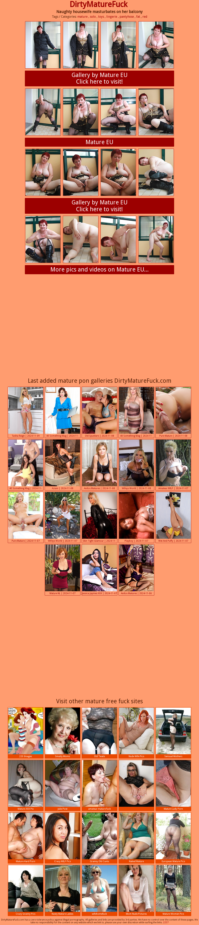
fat (138, 16)
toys (101, 16)
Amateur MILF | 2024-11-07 (173, 465)
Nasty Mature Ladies (62, 890)
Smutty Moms (62, 733)
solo (93, 16)
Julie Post (62, 785)
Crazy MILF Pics (62, 838)
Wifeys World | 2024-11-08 (136, 465)
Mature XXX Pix (25, 785)
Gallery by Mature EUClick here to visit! (99, 78)
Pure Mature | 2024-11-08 (173, 412)
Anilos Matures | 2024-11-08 (99, 465)
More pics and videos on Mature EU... (99, 269)
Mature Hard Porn (25, 838)
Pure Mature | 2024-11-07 (25, 517)
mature (82, 16)
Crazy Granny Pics (25, 890)
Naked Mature (136, 838)
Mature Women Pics (173, 890)
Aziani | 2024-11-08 (62, 465)
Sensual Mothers (173, 733)
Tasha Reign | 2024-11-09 (25, 412)
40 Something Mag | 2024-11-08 (62, 412)
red (144, 16)
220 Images (25, 733)
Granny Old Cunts (99, 838)
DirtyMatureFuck (98, 4)
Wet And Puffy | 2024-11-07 (173, 517)
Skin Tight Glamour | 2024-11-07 (99, 517)
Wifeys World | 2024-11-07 (62, 517)
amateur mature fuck (99, 785)
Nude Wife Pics (136, 733)
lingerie (111, 16)
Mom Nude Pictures (136, 890)
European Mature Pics (173, 838)
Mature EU (99, 142)
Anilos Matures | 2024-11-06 (136, 570)
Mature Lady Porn (173, 785)
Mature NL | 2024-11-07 (62, 570)
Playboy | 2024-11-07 (136, 517)
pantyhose (127, 16)
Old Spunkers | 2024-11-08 (99, 412)
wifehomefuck (99, 890)
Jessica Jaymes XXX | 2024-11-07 (99, 570)
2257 (165, 922)
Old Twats (99, 733)
